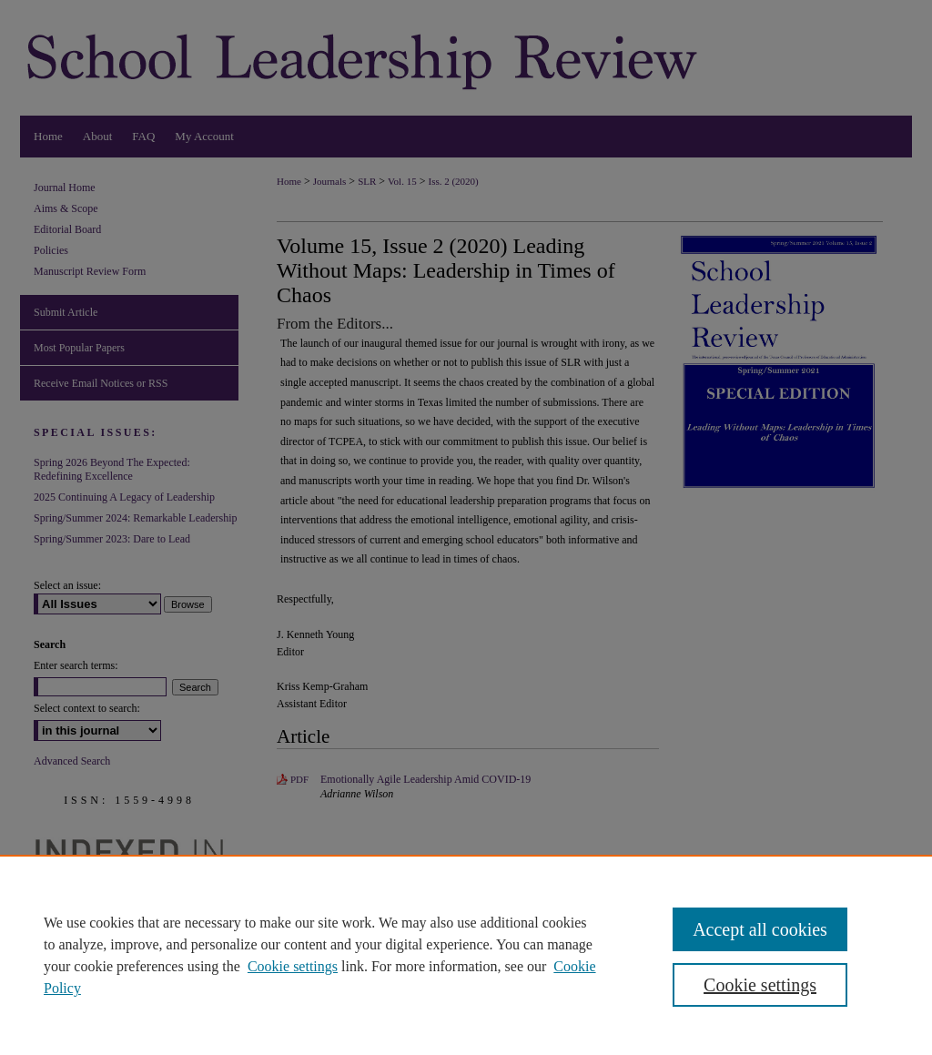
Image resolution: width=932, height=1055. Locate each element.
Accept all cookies (760, 929)
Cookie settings (293, 966)
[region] (466, 955)
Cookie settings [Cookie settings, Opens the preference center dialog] (760, 985)
